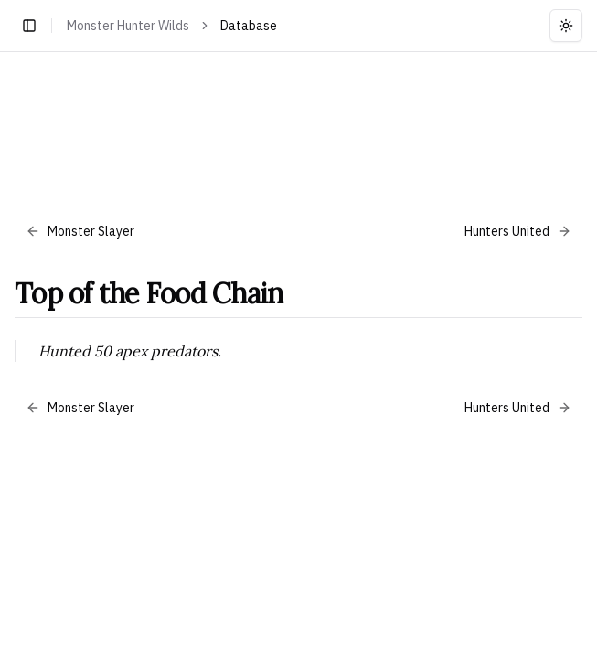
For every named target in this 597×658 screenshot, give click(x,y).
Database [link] (248, 25)
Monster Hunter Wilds (128, 25)
